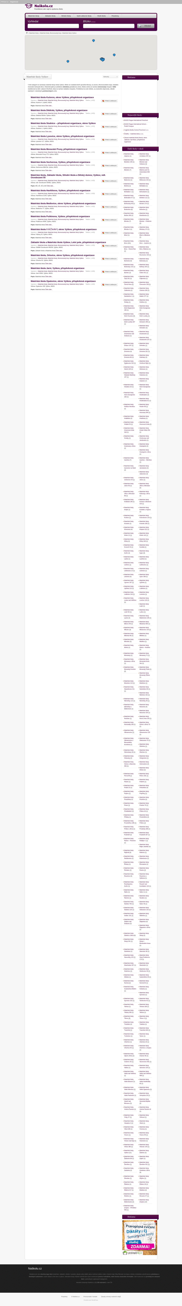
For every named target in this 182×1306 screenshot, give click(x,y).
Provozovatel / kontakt (90, 1296)
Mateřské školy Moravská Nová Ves (144, 661)
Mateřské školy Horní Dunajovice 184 (129, 395)
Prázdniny (115, 16)
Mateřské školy (33, 16)
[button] (102, 60)
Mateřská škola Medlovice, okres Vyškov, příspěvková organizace (63, 203)
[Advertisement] (139, 95)
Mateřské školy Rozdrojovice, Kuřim (128, 884)
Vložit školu (101, 16)
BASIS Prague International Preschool (136, 120)
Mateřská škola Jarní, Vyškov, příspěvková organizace (57, 268)
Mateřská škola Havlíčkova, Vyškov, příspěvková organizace (60, 190)
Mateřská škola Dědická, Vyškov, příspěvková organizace (59, 110)
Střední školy (66, 16)
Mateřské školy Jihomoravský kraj (50, 33)
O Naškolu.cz (75, 1296)
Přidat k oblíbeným (109, 101)
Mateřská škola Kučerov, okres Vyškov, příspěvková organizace (62, 97)
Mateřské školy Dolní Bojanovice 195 (129, 308)
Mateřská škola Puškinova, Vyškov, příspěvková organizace (60, 216)
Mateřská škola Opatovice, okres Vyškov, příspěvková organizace (63, 281)
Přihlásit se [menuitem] (4, 2)
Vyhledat (33, 21)
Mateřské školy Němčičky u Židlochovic (128, 707)
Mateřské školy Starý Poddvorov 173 (145, 957)
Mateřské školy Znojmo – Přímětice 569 (130, 1208)
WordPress (95, 1300)
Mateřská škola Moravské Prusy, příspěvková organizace (59, 149)
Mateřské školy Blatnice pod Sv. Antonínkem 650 (145, 170)
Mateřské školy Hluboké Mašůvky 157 (129, 375)
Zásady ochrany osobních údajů (111, 1296)
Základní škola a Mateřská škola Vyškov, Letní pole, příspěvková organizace (68, 242)
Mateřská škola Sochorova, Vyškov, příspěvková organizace (60, 162)
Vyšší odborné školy (84, 16)
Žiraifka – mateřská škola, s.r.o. (133, 134)
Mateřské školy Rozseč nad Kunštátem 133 (144, 884)
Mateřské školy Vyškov (77, 100)
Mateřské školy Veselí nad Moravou (128, 1101)
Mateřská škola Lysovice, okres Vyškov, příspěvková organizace (62, 136)
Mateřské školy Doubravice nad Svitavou (129, 334)
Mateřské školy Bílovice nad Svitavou (144, 162)
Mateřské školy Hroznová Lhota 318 (129, 430)
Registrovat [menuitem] (14, 2)
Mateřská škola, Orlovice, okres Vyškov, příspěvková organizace (62, 255)
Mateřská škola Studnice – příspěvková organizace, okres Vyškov (63, 123)
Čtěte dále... (49, 106)
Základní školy (50, 16)
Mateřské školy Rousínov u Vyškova (144, 876)
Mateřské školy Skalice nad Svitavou (128, 921)
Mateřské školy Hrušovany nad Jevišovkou (144, 438)
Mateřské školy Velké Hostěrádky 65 (145, 1081)
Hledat (147, 26)
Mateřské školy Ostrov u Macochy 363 (129, 764)
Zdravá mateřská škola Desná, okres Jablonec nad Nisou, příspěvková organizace (135, 140)
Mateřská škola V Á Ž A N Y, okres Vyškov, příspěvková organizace (64, 229)
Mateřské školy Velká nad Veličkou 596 (145, 1073)
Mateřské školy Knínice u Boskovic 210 (145, 502)
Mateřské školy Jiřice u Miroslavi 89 (129, 494)
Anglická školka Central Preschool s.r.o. (136, 130)
